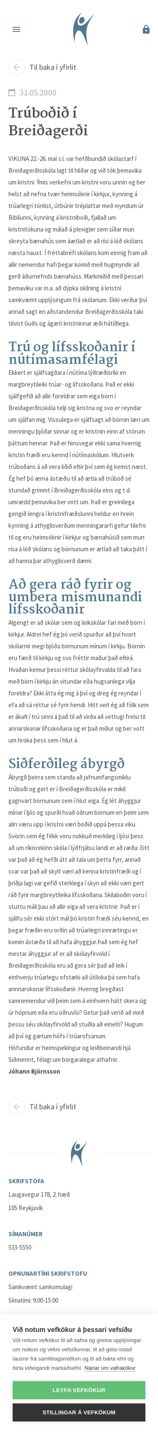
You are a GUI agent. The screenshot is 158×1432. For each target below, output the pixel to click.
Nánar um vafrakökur (109, 1368)
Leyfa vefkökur (79, 1390)
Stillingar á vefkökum (79, 1412)
